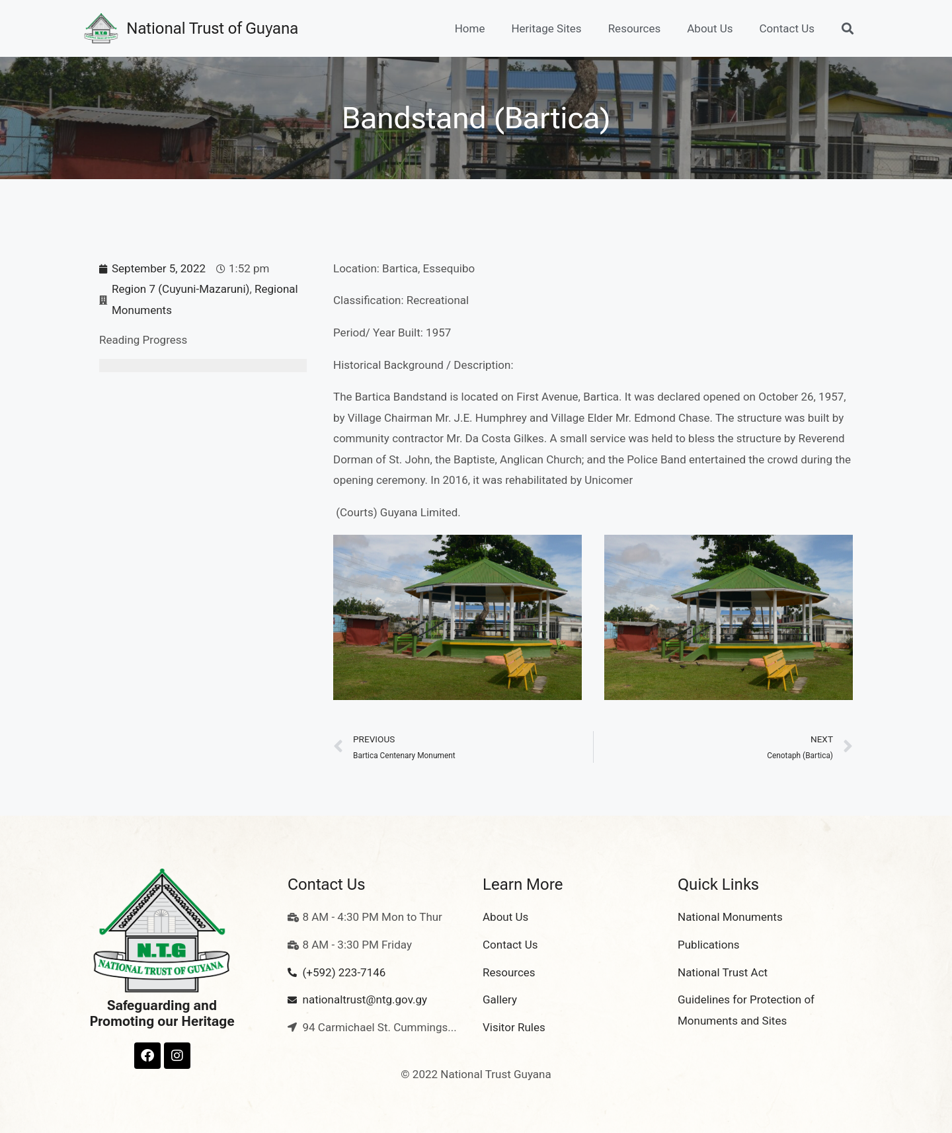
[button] (847, 29)
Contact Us (787, 28)
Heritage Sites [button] (546, 28)
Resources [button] (634, 28)
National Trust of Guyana (212, 28)
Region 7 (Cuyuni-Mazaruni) (180, 288)
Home (470, 28)
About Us (710, 28)
